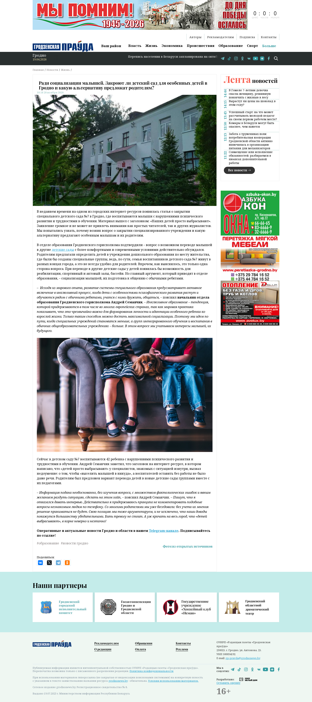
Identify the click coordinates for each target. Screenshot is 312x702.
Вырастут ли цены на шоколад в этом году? (252, 103)
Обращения (143, 643)
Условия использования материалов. (173, 681)
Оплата (140, 649)
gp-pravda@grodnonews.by (242, 658)
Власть (134, 45)
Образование (230, 45)
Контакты (268, 37)
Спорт (252, 45)
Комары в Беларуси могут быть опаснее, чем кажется (251, 124)
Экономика (172, 45)
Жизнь (151, 45)
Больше (269, 46)
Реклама (182, 649)
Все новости (237, 170)
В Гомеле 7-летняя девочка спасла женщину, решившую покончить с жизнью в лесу (250, 93)
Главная (38, 70)
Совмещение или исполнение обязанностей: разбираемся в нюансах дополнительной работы (251, 157)
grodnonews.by (118, 681)
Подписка (247, 37)
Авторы (195, 37)
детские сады (63, 249)
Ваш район (111, 46)
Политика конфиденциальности (152, 671)
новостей (251, 80)
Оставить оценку (228, 683)
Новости (52, 70)
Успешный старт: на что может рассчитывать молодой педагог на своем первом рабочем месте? (253, 115)
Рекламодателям (220, 37)
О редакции (102, 649)
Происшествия (200, 45)
